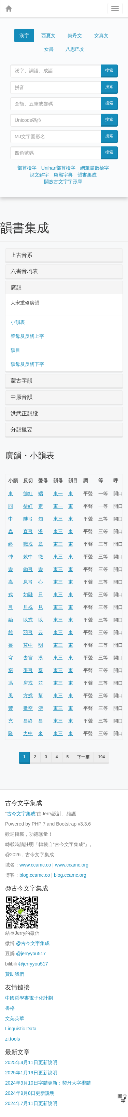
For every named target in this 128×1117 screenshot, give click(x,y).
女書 (49, 49)
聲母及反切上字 (27, 336)
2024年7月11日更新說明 (31, 1103)
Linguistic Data (21, 1028)
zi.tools (12, 1039)
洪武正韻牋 (24, 413)
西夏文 (48, 35)
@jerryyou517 (31, 953)
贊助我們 (14, 974)
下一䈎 (83, 757)
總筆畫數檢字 (94, 168)
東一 (58, 493)
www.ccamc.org (71, 865)
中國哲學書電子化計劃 (29, 998)
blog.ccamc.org (70, 875)
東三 (58, 518)
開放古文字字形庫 (63, 181)
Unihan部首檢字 (58, 168)
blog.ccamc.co (34, 875)
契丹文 (75, 35)
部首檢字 (27, 168)
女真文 (101, 35)
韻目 (15, 350)
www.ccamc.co (35, 865)
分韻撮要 (21, 429)
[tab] (64, 255)
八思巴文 (75, 49)
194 (101, 757)
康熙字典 (63, 174)
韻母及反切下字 (27, 364)
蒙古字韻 (21, 381)
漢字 (24, 35)
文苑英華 (14, 1018)
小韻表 (18, 322)
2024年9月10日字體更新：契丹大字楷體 (48, 1083)
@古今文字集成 (32, 943)
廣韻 (16, 287)
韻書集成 (87, 174)
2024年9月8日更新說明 (30, 1093)
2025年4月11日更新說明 (31, 1062)
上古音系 (21, 255)
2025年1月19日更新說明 (31, 1072)
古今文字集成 (21, 813)
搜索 (109, 70)
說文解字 (39, 174)
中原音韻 (21, 397)
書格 (10, 1008)
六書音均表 (24, 271)
